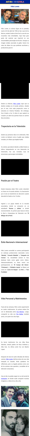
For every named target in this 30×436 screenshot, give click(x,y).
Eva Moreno (20, 312)
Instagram (4, 378)
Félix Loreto (16, 103)
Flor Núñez (19, 314)
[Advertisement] (15, 68)
